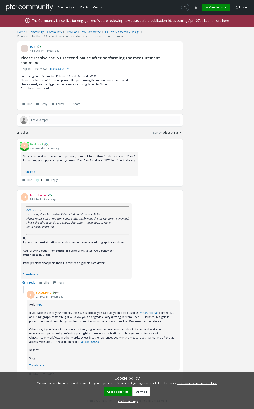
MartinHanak (38, 195)
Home (21, 32)
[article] (100, 162)
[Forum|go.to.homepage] (29, 7)
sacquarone (43, 292)
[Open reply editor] (100, 120)
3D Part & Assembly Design (122, 32)
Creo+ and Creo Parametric (83, 32)
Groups (98, 7)
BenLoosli (36, 144)
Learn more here (216, 20)
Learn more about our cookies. (197, 383)
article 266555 (90, 341)
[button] (216, 7)
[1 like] (39, 180)
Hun (32, 46)
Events (84, 7)
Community (36, 32)
